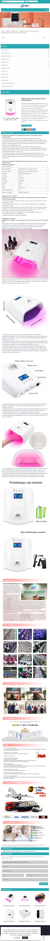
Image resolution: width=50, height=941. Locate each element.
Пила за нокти (4, 71)
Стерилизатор (4, 65)
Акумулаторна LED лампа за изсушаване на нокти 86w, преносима (10, 921)
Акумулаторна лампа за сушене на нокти (29, 31)
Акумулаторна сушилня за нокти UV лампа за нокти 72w (25, 921)
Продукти (8, 31)
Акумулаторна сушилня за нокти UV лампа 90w (10, 905)
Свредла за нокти (5, 59)
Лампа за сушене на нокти (29, 851)
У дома (2, 31)
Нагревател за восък (5, 68)
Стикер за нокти (4, 77)
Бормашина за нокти (5, 53)
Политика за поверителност (24, 934)
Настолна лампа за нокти (6, 86)
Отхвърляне (17, 937)
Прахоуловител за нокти (6, 56)
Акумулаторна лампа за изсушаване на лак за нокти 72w (40, 921)
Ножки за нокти (4, 80)
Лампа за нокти (14, 31)
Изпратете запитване (26, 125)
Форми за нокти (4, 74)
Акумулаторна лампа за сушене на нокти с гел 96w (40, 905)
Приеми (25, 937)
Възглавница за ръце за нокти (7, 83)
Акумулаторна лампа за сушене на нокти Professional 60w (14, 32)
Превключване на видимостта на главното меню (47, 9)
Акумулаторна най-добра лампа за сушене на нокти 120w (25, 905)
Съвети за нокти (4, 62)
